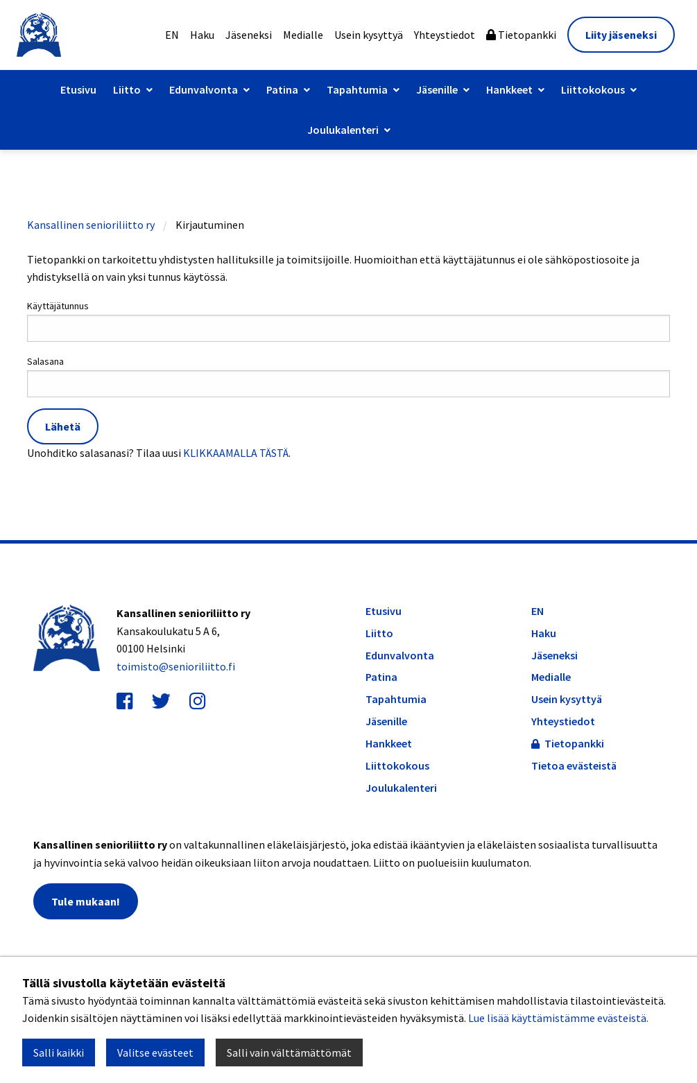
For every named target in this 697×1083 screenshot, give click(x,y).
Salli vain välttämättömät (289, 1052)
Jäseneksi (248, 35)
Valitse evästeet (155, 1052)
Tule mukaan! (85, 901)
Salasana (348, 376)
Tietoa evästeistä (574, 765)
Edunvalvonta (203, 89)
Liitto (127, 89)
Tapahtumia (357, 89)
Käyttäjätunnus (348, 321)
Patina (282, 89)
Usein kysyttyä (368, 35)
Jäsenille (437, 89)
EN (172, 35)
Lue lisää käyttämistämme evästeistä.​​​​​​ (558, 1018)
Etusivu (78, 89)
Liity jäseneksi (621, 35)
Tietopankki (521, 35)
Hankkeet (509, 89)
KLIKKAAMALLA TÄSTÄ (236, 453)
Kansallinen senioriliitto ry (91, 225)
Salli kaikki (58, 1052)
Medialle (303, 35)
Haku (202, 35)
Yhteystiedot (444, 35)
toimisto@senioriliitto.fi (176, 666)
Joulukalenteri (343, 130)
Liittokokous (593, 89)
